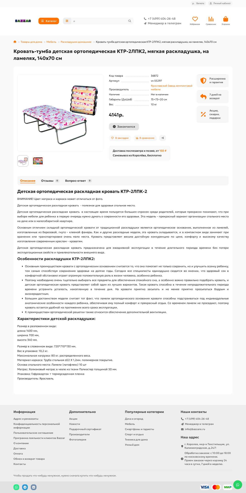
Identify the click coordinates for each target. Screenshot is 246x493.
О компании (21, 443)
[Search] (102, 21)
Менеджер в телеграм (161, 23)
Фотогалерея (77, 439)
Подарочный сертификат (85, 429)
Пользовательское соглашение (33, 432)
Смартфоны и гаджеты (139, 429)
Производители (79, 434)
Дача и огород (134, 418)
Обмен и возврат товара (29, 458)
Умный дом (132, 444)
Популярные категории (144, 412)
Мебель (51, 42)
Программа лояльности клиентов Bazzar (39, 438)
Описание (27, 180)
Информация (24, 412)
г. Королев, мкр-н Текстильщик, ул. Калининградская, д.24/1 (207, 446)
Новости (74, 424)
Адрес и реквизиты (25, 418)
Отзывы (50, 180)
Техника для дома (136, 439)
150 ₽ (163, 150)
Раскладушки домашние (76, 42)
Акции (73, 418)
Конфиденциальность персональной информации (36, 425)
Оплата (18, 453)
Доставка (19, 448)
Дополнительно (82, 412)
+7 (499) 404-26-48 (158, 19)
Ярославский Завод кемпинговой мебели (171, 87)
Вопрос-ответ (78, 180)
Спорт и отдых (134, 434)
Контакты (19, 464)
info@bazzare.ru (195, 429)
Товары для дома (31, 42)
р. (198, 3)
